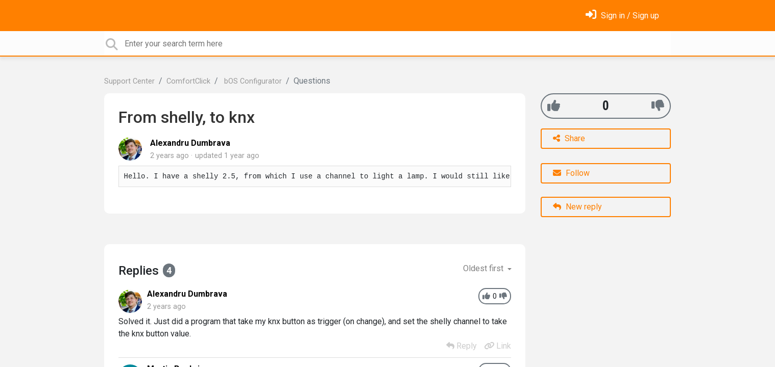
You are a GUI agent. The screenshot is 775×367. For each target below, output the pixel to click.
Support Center (129, 81)
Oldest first (484, 268)
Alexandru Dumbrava (190, 143)
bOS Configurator (252, 81)
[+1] (553, 105)
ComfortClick (188, 81)
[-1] (657, 105)
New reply (577, 207)
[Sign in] (622, 15)
